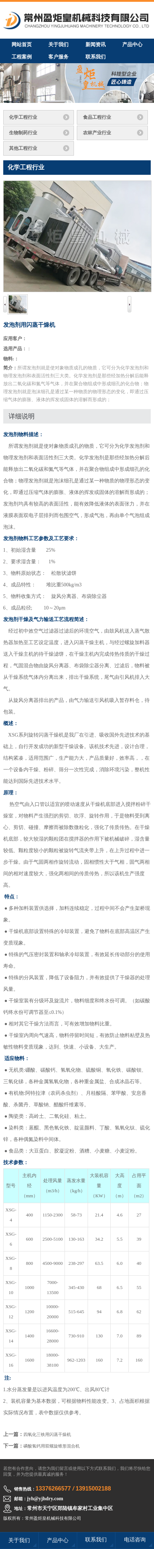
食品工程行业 (97, 117)
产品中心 (132, 44)
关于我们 (58, 44)
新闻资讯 (95, 44)
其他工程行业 (23, 148)
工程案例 (22, 57)
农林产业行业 (97, 132)
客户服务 (58, 57)
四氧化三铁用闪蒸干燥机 (47, 1434)
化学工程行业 (23, 117)
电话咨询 (135, 1540)
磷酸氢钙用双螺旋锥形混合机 (51, 1446)
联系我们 (95, 57)
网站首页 (22, 44)
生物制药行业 (23, 132)
